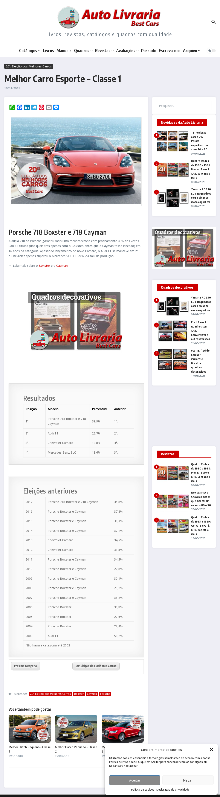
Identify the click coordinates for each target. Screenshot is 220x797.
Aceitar (134, 780)
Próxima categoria (25, 666)
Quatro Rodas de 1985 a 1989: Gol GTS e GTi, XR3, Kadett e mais (201, 525)
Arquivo (191, 50)
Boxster (44, 266)
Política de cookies (142, 789)
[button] (211, 749)
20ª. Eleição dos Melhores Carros (29, 66)
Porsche (105, 694)
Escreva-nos (169, 50)
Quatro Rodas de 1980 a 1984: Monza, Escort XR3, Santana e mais (201, 169)
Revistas (104, 50)
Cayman (62, 266)
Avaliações (127, 50)
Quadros (83, 50)
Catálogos (29, 50)
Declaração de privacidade (172, 789)
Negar (188, 780)
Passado (148, 50)
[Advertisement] (184, 418)
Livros (48, 50)
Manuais (64, 50)
